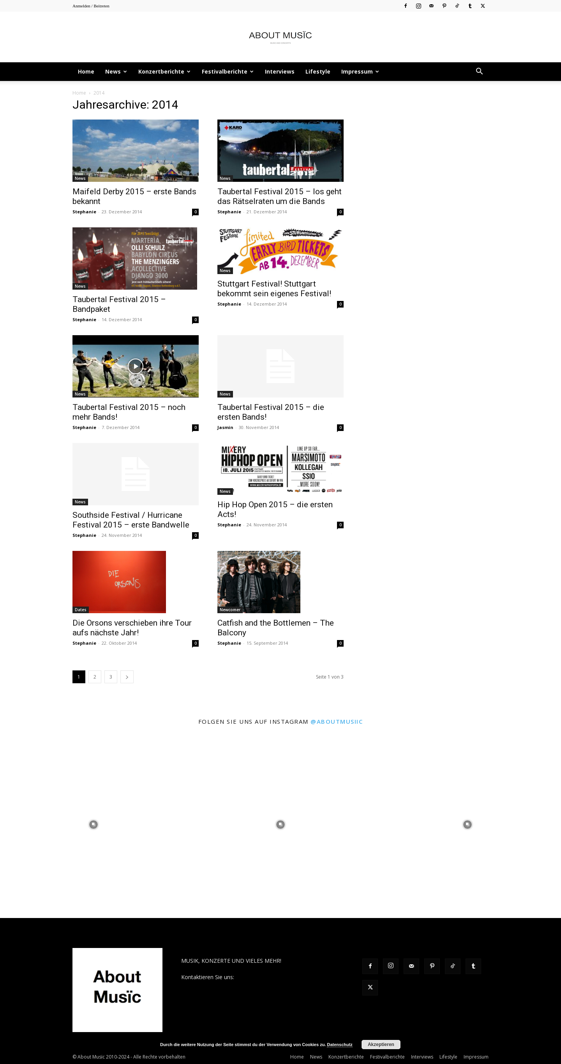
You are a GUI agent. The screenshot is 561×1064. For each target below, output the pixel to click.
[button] (479, 72)
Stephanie (84, 212)
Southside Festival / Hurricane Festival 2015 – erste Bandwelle (130, 519)
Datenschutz (339, 1044)
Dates (80, 609)
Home (86, 71)
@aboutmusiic (336, 721)
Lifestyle (317, 71)
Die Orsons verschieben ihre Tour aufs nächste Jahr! (132, 627)
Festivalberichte (228, 71)
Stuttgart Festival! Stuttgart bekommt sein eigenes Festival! (274, 288)
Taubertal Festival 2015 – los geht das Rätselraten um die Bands (279, 196)
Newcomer (230, 609)
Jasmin (225, 427)
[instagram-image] (93, 824)
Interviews (280, 71)
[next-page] (127, 676)
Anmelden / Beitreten (90, 6)
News (116, 71)
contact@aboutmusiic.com (269, 977)
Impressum (360, 71)
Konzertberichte (164, 71)
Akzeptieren (381, 1044)
